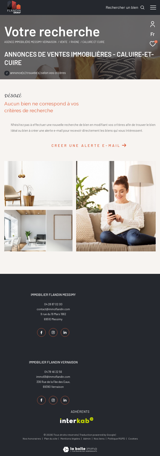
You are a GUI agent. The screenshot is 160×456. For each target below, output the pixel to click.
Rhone (75, 41)
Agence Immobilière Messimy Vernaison (30, 41)
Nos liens (99, 438)
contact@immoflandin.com (53, 309)
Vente (63, 41)
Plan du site (51, 438)
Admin (87, 438)
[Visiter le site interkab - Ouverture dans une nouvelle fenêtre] (77, 420)
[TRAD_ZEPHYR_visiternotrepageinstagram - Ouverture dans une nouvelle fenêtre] (53, 332)
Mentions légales (70, 438)
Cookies (133, 438)
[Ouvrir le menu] (153, 7)
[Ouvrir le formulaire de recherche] (125, 7)
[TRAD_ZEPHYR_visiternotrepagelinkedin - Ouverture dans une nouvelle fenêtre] (65, 332)
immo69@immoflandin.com (53, 376)
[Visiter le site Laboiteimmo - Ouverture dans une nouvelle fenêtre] (80, 446)
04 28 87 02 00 (53, 304)
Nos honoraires (32, 438)
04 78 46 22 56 (53, 371)
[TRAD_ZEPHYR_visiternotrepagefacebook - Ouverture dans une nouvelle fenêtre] (41, 332)
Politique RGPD (116, 438)
